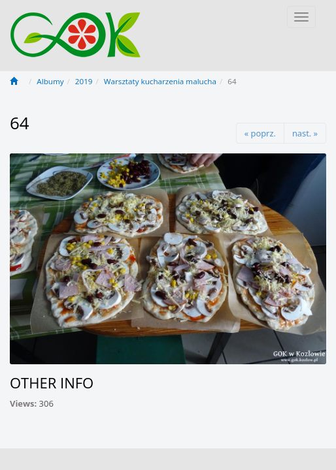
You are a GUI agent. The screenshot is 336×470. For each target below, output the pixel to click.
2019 (84, 81)
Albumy (50, 81)
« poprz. (260, 133)
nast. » (305, 133)
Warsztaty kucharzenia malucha (160, 81)
